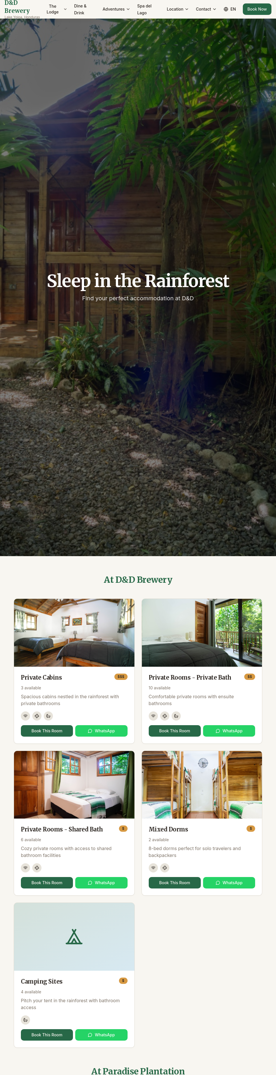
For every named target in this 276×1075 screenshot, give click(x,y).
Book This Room (46, 730)
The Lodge (57, 9)
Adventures (116, 9)
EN (230, 9)
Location (178, 9)
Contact (206, 9)
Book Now (257, 9)
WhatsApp (101, 730)
